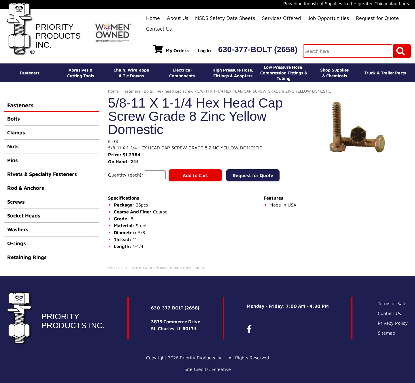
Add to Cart (195, 175)
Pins (12, 160)
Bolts (13, 119)
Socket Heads (23, 216)
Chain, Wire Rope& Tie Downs (131, 72)
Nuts (13, 146)
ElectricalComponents (182, 72)
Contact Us (159, 29)
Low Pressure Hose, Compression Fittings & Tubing (283, 73)
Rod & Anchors (25, 188)
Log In (204, 50)
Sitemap (386, 332)
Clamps (16, 132)
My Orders (171, 49)
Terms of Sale (392, 303)
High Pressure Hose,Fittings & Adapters (232, 72)
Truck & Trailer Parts (385, 72)
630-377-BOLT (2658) (257, 49)
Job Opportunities (328, 18)
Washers (18, 229)
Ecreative (221, 369)
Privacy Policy (393, 323)
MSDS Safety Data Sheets (225, 18)
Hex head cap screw (174, 91)
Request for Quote (377, 18)
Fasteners (29, 72)
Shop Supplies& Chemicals (334, 72)
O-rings (16, 243)
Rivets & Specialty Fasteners (42, 174)
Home (153, 18)
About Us (177, 18)
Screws (16, 202)
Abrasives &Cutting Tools (80, 72)
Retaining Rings (27, 257)
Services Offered (281, 18)
